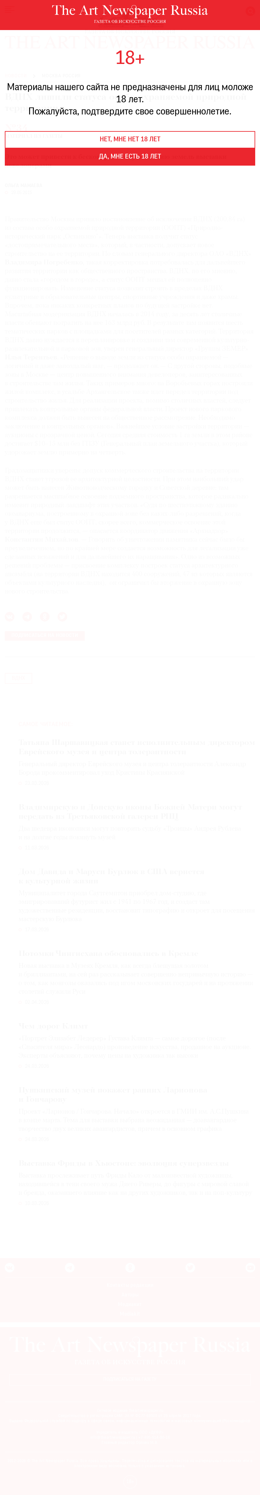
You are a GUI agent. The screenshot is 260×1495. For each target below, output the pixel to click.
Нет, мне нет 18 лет (130, 140)
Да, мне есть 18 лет (130, 157)
